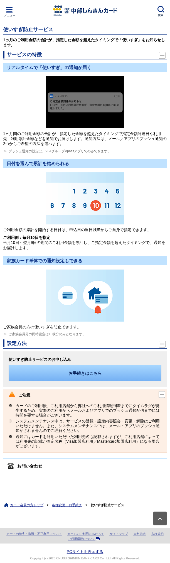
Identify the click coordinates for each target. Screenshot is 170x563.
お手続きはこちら (85, 373)
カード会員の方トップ (26, 505)
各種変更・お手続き (67, 505)
